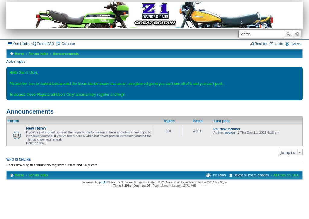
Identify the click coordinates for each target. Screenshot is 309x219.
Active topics (15, 61)
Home (19, 53)
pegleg (230, 132)
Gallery (296, 44)
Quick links (21, 43)
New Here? (36, 128)
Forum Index (38, 53)
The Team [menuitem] (218, 175)
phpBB (103, 182)
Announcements (66, 53)
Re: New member (226, 129)
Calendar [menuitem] (68, 43)
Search (288, 34)
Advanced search (297, 34)
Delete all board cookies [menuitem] (251, 175)
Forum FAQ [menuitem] (45, 43)
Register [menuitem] (261, 43)
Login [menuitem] (279, 43)
